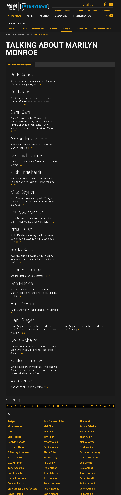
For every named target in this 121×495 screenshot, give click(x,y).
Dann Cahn (21, 112)
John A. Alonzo (52, 478)
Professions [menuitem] (38, 28)
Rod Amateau (51, 488)
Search (93, 4)
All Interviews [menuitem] (14, 16)
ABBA (11, 431)
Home (8, 34)
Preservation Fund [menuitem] (82, 16)
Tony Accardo (16, 467)
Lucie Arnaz (86, 467)
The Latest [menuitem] (43, 16)
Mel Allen (48, 426)
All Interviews (18, 34)
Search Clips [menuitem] (61, 16)
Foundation (92, 11)
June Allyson (50, 473)
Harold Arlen (86, 431)
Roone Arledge (88, 426)
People (29, 34)
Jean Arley (85, 436)
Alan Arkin (85, 421)
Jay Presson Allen (54, 421)
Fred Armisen (87, 447)
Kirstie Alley (50, 457)
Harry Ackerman (17, 478)
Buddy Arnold (87, 483)
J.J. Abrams (15, 462)
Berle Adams (22, 74)
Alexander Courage (28, 138)
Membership (106, 11)
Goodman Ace (16, 473)
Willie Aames (15, 426)
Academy (79, 11)
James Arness (87, 473)
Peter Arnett (86, 478)
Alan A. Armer (87, 442)
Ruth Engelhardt (25, 172)
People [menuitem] (66, 28)
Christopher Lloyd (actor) (22, 488)
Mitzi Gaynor (22, 192)
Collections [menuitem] (81, 28)
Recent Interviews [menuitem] (102, 28)
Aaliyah (12, 421)
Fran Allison (50, 467)
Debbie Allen (50, 447)
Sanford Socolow (26, 360)
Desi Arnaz (85, 462)
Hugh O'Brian (23, 303)
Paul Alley (49, 462)
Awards (68, 11)
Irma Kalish (21, 229)
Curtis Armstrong (89, 452)
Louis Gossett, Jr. (27, 212)
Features (57, 11)
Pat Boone (20, 91)
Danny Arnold (87, 488)
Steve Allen (49, 452)
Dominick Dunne (26, 155)
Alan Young (21, 381)
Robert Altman (51, 483)
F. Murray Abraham (19, 452)
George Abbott (16, 442)
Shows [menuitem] (11, 28)
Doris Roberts (23, 340)
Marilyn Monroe (41, 34)
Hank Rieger (22, 320)
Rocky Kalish (22, 249)
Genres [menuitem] (53, 28)
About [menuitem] (30, 16)
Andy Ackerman (17, 483)
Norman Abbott (17, 447)
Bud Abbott (14, 436)
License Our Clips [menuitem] (16, 23)
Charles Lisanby (25, 269)
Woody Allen (50, 442)
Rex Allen (48, 431)
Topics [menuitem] (23, 28)
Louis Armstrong (89, 457)
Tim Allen (48, 436)
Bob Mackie (21, 283)
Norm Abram (15, 457)
